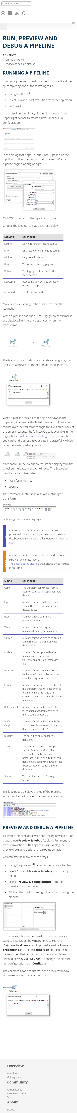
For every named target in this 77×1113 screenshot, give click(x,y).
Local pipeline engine (25, 563)
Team (10, 1097)
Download (12, 1073)
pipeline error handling (32, 436)
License (11, 1109)
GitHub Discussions (17, 1093)
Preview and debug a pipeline (20, 63)
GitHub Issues (14, 1089)
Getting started (15, 1077)
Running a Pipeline (14, 59)
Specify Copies (44, 591)
